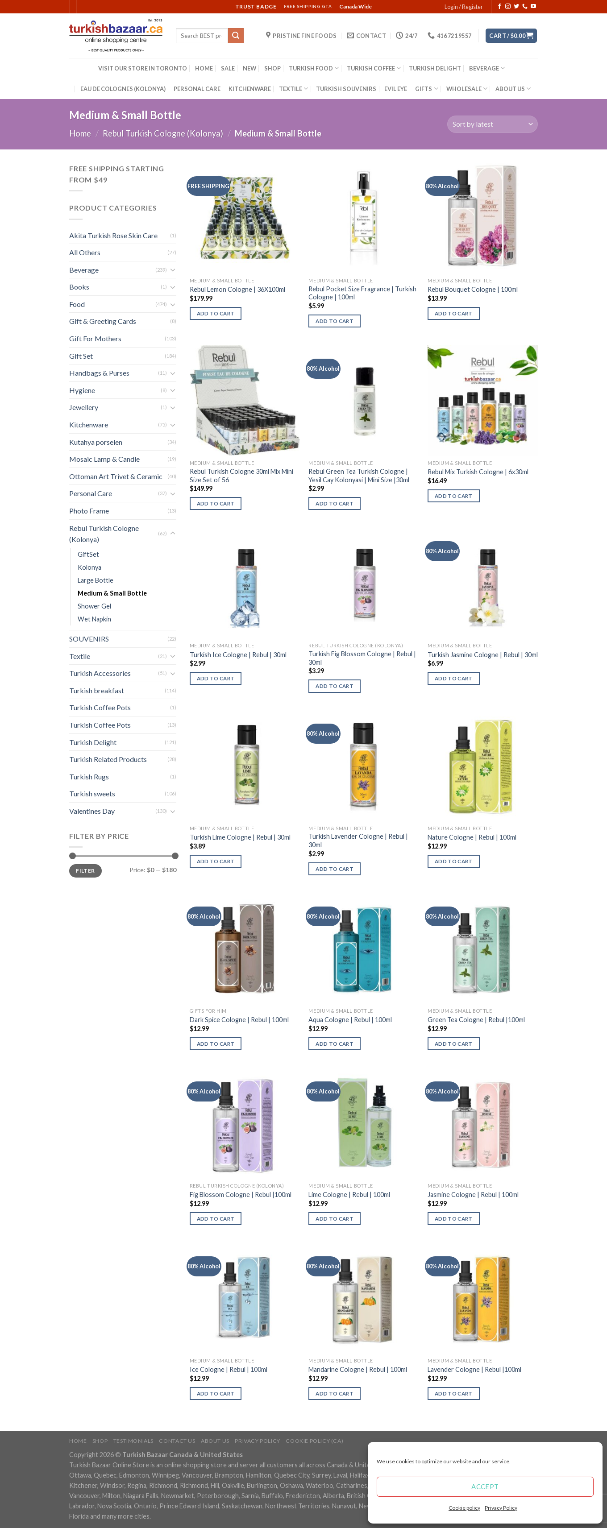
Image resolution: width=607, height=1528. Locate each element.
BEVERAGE (487, 68)
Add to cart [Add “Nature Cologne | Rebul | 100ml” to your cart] (454, 861)
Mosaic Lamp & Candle (104, 459)
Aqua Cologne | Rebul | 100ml (350, 1019)
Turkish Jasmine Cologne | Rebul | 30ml (483, 654)
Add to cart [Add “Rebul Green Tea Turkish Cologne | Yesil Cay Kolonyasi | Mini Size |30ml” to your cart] (334, 503)
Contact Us (177, 1440)
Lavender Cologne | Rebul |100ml (474, 1369)
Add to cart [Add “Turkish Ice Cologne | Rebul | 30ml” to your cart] (216, 678)
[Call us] (525, 7)
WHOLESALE (466, 88)
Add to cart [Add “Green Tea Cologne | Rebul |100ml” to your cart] (454, 1044)
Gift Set (81, 356)
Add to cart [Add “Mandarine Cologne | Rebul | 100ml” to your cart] (334, 1393)
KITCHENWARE (250, 88)
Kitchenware (88, 424)
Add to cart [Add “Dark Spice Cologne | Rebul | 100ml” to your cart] (216, 1044)
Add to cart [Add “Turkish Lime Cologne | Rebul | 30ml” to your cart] (216, 861)
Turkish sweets (92, 793)
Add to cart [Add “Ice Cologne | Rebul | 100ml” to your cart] (216, 1393)
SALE (228, 68)
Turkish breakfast (96, 690)
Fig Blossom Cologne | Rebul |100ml (240, 1194)
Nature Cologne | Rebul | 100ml (472, 837)
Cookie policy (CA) (314, 1440)
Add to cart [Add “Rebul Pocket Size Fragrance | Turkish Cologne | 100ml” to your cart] (334, 321)
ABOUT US (513, 88)
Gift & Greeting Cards (102, 321)
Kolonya (89, 567)
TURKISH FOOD (314, 68)
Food (77, 304)
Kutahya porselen (95, 442)
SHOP (272, 68)
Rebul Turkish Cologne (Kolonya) (163, 133)
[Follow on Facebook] (499, 7)
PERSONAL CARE (197, 88)
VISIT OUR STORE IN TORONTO (142, 68)
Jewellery (83, 407)
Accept (485, 1486)
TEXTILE (293, 88)
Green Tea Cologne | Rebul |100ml (476, 1019)
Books (79, 286)
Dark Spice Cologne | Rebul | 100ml (239, 1019)
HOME (204, 68)
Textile (79, 656)
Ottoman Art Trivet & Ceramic (115, 476)
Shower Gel (94, 606)
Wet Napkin (94, 619)
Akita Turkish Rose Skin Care (113, 235)
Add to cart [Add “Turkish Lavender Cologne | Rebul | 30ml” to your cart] (334, 869)
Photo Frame (89, 510)
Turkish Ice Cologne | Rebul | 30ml (238, 654)
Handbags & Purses (99, 373)
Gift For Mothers (95, 338)
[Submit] (235, 35)
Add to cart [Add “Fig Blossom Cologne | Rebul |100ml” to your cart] (216, 1219)
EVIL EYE (395, 88)
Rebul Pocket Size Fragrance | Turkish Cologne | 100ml (362, 293)
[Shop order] (492, 124)
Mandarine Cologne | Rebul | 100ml (357, 1369)
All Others (84, 252)
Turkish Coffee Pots (100, 707)
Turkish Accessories (100, 673)
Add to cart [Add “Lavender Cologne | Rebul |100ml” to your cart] (454, 1393)
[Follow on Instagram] (508, 7)
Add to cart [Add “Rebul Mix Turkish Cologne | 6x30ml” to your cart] (454, 496)
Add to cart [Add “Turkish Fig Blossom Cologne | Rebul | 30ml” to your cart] (334, 686)
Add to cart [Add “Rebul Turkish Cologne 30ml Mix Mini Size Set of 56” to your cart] (216, 503)
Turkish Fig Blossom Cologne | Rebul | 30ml (362, 658)
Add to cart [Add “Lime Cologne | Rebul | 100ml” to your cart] (334, 1219)
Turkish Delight (92, 742)
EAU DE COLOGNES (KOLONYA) (123, 88)
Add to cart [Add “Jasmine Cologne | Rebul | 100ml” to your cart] (454, 1219)
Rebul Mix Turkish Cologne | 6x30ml (478, 472)
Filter (85, 870)
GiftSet (88, 554)
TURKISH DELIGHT (435, 68)
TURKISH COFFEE (374, 68)
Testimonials (133, 1440)
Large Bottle (95, 580)
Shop (100, 1440)
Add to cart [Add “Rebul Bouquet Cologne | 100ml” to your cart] (454, 313)
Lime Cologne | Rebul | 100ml (349, 1194)
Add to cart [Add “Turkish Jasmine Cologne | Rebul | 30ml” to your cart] (454, 678)
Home (80, 133)
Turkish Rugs (89, 776)
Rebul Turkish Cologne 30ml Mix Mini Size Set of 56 (241, 476)
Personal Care (90, 493)
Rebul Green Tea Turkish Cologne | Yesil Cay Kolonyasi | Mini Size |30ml (358, 476)
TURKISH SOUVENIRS (346, 88)
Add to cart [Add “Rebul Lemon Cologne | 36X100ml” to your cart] (216, 313)
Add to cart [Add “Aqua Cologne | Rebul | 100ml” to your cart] (334, 1044)
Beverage (84, 269)
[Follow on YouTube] (533, 7)
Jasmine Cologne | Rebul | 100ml (473, 1194)
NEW (249, 68)
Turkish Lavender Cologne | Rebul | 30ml (358, 840)
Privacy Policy (501, 1507)
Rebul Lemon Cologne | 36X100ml (237, 289)
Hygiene (82, 390)
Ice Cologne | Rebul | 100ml (228, 1369)
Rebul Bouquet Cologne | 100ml (473, 289)
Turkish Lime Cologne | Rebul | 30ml (240, 837)
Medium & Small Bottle (112, 593)
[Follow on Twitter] (516, 7)
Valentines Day (92, 811)
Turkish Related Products (108, 759)
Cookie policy (464, 1507)
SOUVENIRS (89, 638)
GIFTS (426, 88)
